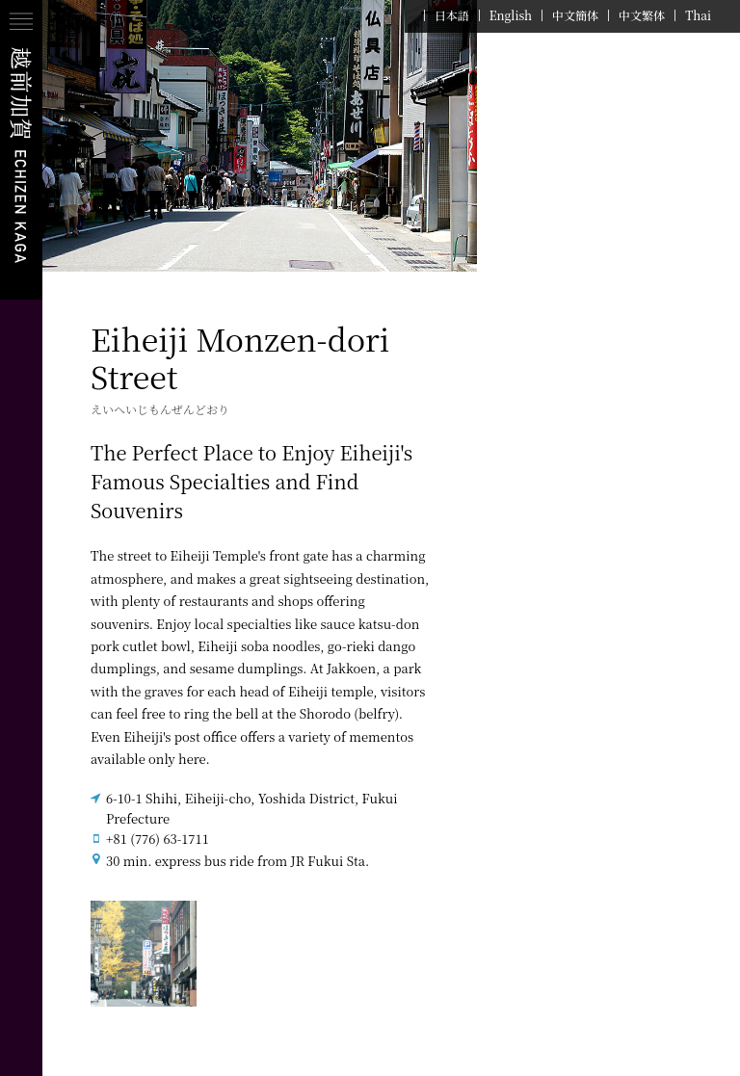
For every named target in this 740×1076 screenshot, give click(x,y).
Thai (698, 15)
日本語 (452, 15)
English (510, 15)
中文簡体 (575, 15)
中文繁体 (642, 15)
